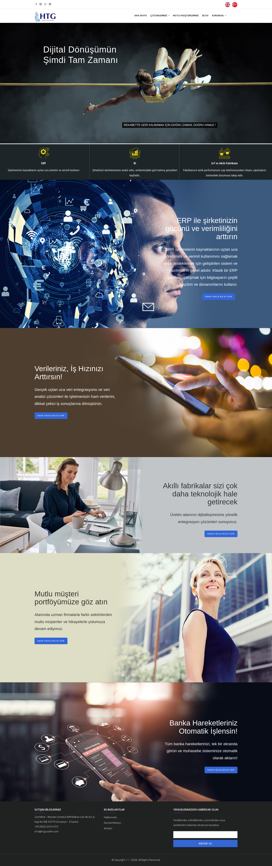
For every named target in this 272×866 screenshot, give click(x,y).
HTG (128, 860)
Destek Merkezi (112, 822)
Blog (205, 15)
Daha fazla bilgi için (218, 297)
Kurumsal (219, 15)
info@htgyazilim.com (47, 831)
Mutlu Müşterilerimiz (186, 15)
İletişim (108, 828)
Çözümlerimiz (159, 15)
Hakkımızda (110, 817)
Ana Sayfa (140, 15)
